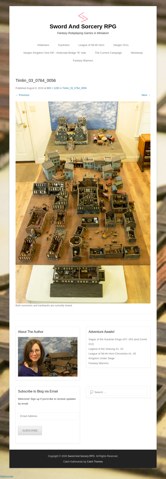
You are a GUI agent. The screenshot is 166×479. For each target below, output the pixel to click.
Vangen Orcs (121, 45)
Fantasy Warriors (83, 60)
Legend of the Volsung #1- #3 (106, 348)
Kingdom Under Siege (101, 358)
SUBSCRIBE (30, 430)
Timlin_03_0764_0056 (74, 88)
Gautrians (64, 45)
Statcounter (7, 476)
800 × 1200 (53, 88)
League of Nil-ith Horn (91, 45)
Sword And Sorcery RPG (82, 26)
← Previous (22, 95)
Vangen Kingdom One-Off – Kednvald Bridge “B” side (54, 52)
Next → (146, 95)
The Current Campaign (108, 52)
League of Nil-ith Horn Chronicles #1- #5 (112, 353)
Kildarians (43, 45)
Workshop (137, 52)
